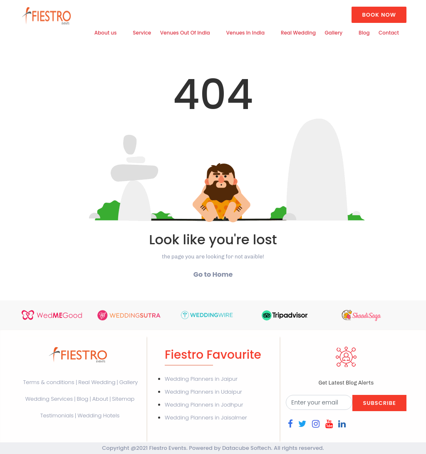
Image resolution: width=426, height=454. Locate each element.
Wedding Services (49, 399)
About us (105, 32)
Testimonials (57, 415)
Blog (364, 32)
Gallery (334, 32)
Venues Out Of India (185, 32)
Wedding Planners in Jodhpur (204, 405)
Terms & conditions (49, 382)
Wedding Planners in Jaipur (201, 379)
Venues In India (245, 32)
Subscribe (379, 403)
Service (142, 32)
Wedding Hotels (98, 415)
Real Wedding (298, 32)
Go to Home (213, 274)
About (100, 399)
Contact (389, 32)
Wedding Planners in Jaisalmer (206, 418)
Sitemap (123, 399)
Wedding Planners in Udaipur (203, 392)
